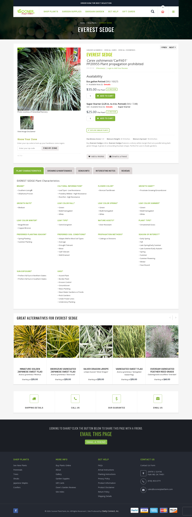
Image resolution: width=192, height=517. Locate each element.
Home (82, 23)
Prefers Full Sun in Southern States (32, 279)
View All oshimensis (126, 50)
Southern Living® (25, 190)
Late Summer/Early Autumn (151, 248)
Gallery (59, 474)
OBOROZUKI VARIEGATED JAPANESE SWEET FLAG (63, 370)
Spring (142, 252)
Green (61, 207)
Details (107, 84)
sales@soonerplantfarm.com (160, 489)
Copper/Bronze (24, 228)
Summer (143, 255)
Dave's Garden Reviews (66, 487)
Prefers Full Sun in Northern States (32, 275)
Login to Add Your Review (117, 68)
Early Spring (145, 238)
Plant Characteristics (28, 171)
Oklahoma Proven (25, 193)
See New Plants (20, 465)
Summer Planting (25, 242)
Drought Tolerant (66, 245)
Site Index (60, 491)
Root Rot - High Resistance (69, 197)
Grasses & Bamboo (94, 50)
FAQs (100, 465)
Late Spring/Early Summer (150, 245)
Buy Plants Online (63, 465)
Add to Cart (107, 96)
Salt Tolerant (64, 252)
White (61, 214)
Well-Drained (64, 255)
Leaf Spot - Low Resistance (70, 190)
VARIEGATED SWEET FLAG (129, 369)
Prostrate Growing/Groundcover (153, 190)
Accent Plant (64, 275)
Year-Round (145, 265)
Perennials (17, 470)
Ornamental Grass (147, 224)
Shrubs (16, 478)
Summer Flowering (147, 258)
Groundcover (64, 285)
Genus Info (83, 171)
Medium (21, 207)
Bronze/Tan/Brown (107, 190)
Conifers (17, 487)
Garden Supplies (63, 478)
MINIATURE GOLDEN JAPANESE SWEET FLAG (29, 370)
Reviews (125, 171)
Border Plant (64, 279)
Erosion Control (65, 282)
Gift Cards (60, 483)
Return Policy (103, 491)
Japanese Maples (20, 483)
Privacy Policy (104, 478)
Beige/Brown (23, 224)
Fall (141, 242)
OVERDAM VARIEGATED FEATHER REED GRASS (162, 370)
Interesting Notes (105, 171)
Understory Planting (67, 302)
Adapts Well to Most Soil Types (71, 238)
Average (62, 242)
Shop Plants (92, 23)
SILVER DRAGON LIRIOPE (96, 369)
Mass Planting (64, 289)
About (58, 470)
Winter (142, 261)
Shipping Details (105, 496)
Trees (15, 474)
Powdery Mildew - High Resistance (73, 193)
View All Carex (110, 50)
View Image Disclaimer (26, 131)
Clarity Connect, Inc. (110, 511)
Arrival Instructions (106, 470)
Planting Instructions (107, 474)
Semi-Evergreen (65, 224)
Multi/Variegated (65, 211)
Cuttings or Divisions (107, 238)
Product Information (107, 483)
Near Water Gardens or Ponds (71, 292)
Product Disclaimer (106, 487)
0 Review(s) (101, 68)
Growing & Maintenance (59, 171)
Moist (61, 248)
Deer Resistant (105, 224)
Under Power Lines (66, 299)
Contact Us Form (147, 465)
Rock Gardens (64, 295)
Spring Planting (24, 238)
